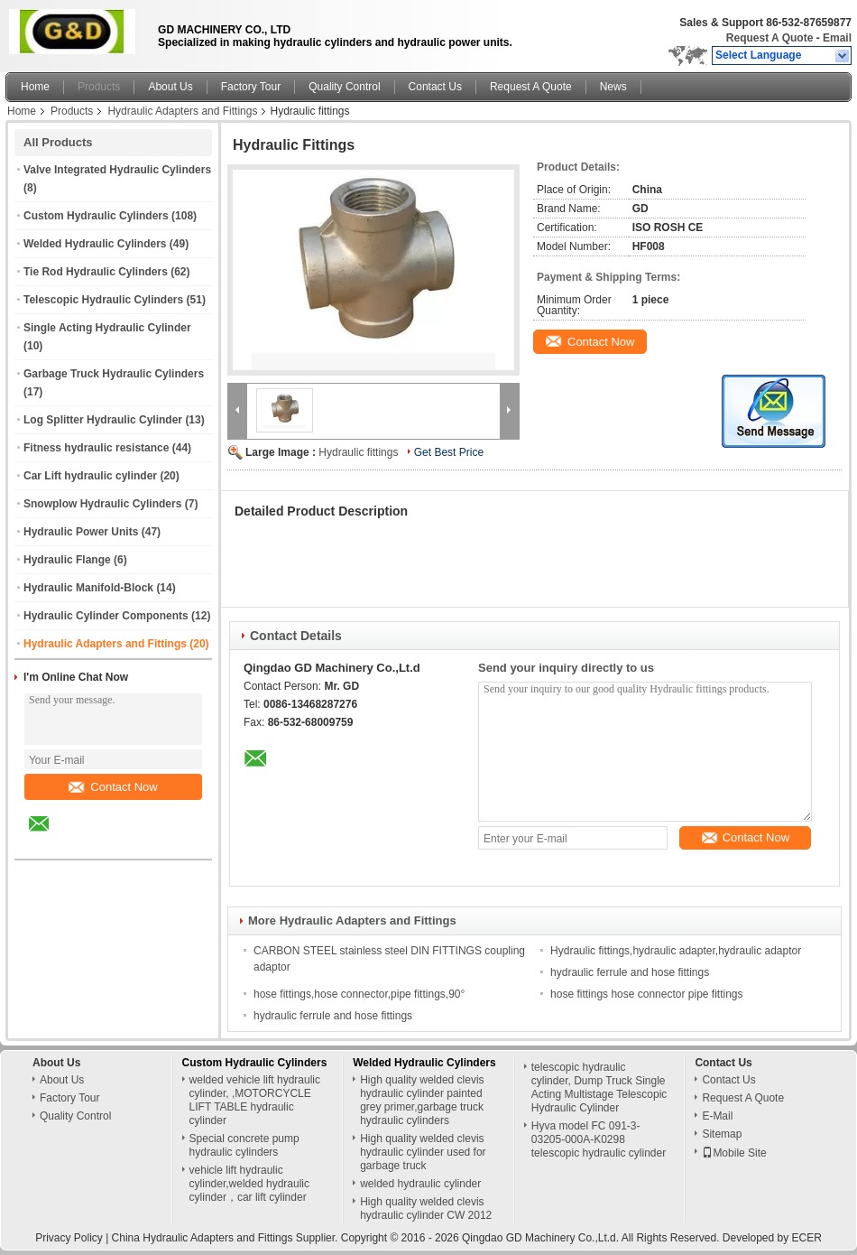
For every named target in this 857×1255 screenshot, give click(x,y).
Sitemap (722, 1134)
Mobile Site (734, 1153)
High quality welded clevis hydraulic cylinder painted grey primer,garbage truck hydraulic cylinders (422, 1100)
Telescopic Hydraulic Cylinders (103, 299)
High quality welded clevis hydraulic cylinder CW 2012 (426, 1208)
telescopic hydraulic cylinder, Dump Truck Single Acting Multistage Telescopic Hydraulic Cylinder (599, 1087)
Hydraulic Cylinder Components (106, 615)
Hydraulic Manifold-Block (88, 587)
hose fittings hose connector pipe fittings (646, 994)
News (613, 86)
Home (35, 86)
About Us (170, 86)
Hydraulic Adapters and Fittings (182, 111)
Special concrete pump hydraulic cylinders (244, 1145)
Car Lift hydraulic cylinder (90, 475)
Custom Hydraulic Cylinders (96, 215)
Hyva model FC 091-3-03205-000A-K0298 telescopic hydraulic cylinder (598, 1139)
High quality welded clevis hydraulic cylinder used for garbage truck (422, 1152)
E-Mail (717, 1116)
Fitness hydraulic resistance (96, 448)
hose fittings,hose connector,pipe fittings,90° (359, 994)
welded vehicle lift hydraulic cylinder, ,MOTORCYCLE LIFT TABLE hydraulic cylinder (254, 1100)
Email (837, 38)
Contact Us (435, 86)
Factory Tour (251, 86)
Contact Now (113, 787)
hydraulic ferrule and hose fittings (629, 972)
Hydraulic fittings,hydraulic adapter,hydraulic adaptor (675, 950)
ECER (807, 1238)
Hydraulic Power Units (80, 531)
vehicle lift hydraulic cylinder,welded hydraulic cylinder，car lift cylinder (249, 1184)
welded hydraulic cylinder (420, 1183)
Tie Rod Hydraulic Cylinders (95, 271)
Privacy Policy (69, 1238)
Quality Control (344, 86)
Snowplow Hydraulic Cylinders (102, 503)
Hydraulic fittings (358, 452)
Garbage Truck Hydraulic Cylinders (113, 373)
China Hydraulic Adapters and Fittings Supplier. (226, 1238)
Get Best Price (449, 452)
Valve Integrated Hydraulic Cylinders (117, 169)
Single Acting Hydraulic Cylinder (107, 327)
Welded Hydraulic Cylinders (95, 243)
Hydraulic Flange (67, 559)
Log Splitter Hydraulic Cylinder (102, 420)
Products (99, 86)
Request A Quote (769, 38)
